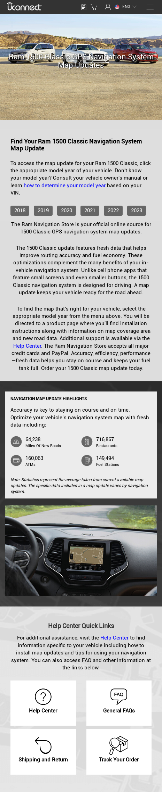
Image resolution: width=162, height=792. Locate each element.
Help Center (27, 346)
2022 (113, 210)
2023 (136, 210)
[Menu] (149, 7)
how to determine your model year (65, 185)
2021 (89, 210)
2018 (19, 210)
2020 (66, 210)
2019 (43, 210)
